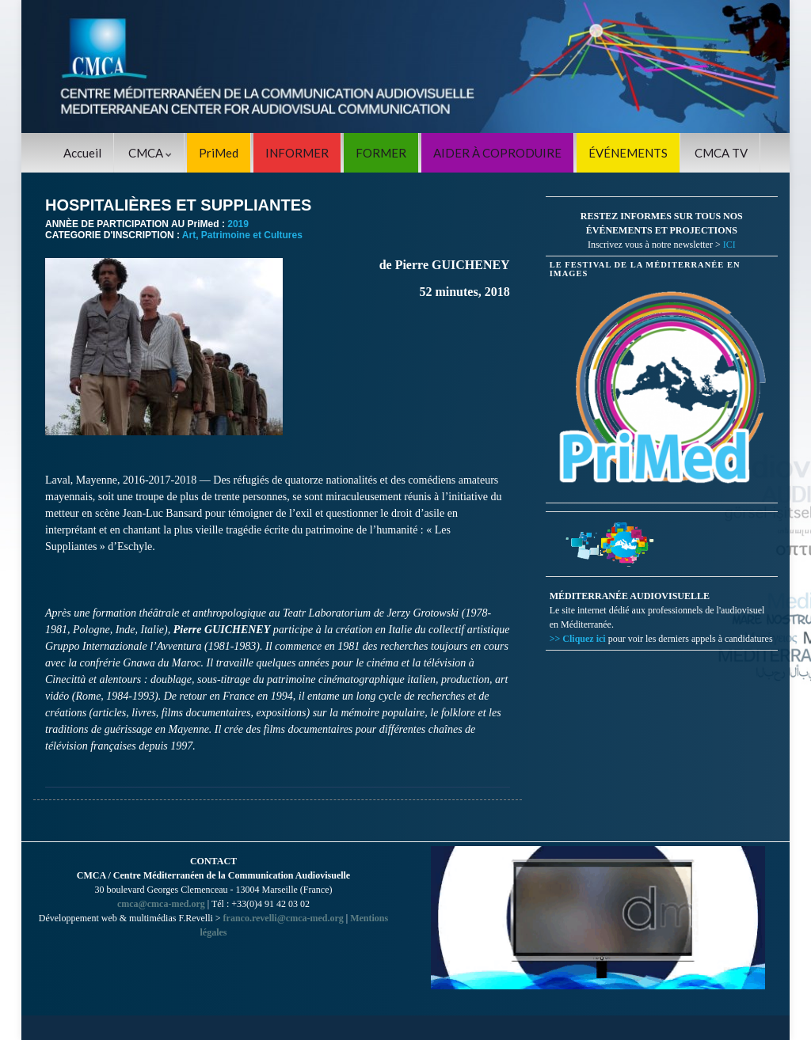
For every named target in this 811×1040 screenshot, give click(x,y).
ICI (729, 244)
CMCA (150, 153)
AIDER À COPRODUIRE (497, 153)
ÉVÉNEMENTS (628, 153)
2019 (238, 224)
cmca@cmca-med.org (161, 903)
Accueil (82, 153)
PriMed (218, 153)
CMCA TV (721, 153)
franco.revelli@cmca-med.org (283, 918)
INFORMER (297, 153)
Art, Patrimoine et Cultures (242, 235)
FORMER (381, 153)
